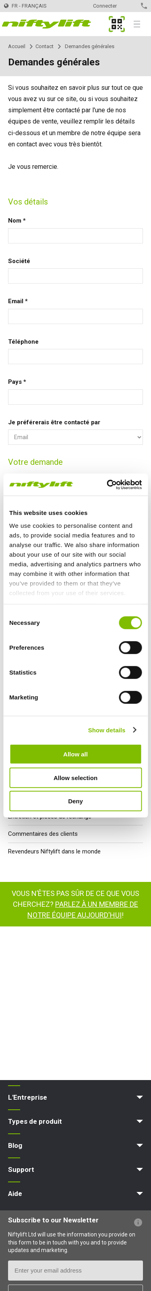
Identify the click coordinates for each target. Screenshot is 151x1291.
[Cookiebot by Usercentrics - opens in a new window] (107, 484)
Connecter (105, 6)
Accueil (16, 46)
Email (18, 301)
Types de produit (35, 1121)
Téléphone (23, 341)
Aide (15, 1194)
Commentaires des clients (43, 833)
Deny (75, 801)
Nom (17, 220)
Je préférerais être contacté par (54, 422)
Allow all (75, 754)
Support (21, 1169)
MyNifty (117, 24)
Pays (17, 381)
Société (19, 261)
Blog (15, 1145)
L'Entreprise (27, 1097)
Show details (107, 729)
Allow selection (75, 777)
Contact (130, 6)
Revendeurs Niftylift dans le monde (54, 851)
